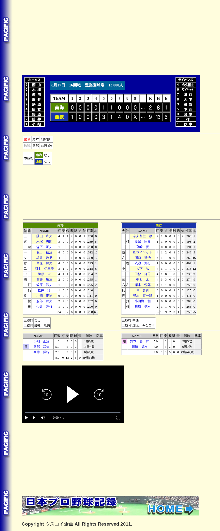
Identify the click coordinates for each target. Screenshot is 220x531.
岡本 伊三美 (44, 268)
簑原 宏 (44, 274)
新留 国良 (143, 241)
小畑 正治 (44, 296)
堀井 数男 (44, 258)
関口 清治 (143, 258)
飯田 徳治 (44, 252)
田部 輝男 (143, 274)
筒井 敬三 (44, 279)
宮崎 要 (142, 247)
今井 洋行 (44, 306)
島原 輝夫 (44, 263)
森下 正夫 (44, 247)
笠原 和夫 (44, 285)
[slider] (72, 412)
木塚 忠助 (44, 241)
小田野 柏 (143, 301)
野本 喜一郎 (142, 296)
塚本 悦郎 (143, 285)
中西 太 (142, 279)
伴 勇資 (142, 290)
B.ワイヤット (142, 252)
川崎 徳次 (143, 306)
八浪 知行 (143, 263)
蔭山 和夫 (44, 236)
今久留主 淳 (142, 236)
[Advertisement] (73, 36)
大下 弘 (142, 268)
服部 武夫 (44, 301)
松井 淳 (44, 290)
